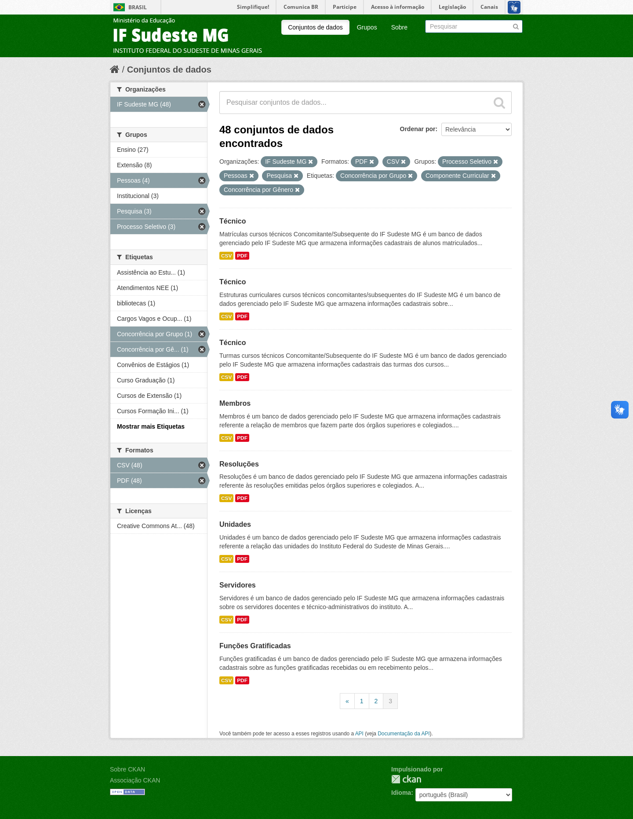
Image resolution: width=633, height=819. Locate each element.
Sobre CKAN (127, 769)
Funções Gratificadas (255, 646)
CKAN (406, 779)
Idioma (401, 792)
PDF (242, 256)
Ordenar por (418, 128)
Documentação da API (403, 734)
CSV (226, 256)
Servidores (237, 585)
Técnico (232, 221)
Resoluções (239, 464)
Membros (235, 403)
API (359, 734)
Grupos (367, 27)
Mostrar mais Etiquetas (151, 426)
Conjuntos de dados (315, 27)
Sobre (399, 27)
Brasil (137, 7)
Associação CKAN (135, 780)
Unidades (235, 524)
